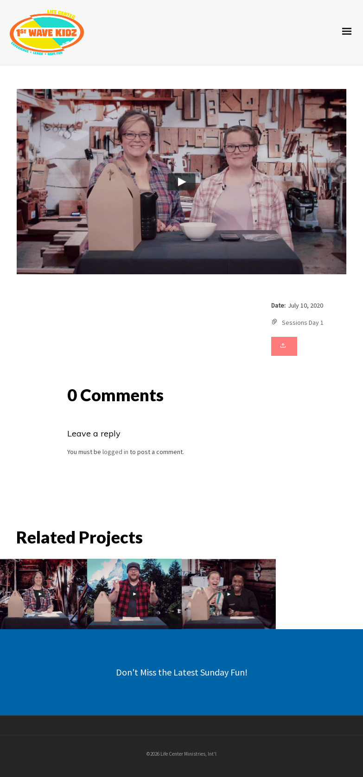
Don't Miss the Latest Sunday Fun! (182, 672)
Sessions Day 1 (303, 322)
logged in (115, 452)
